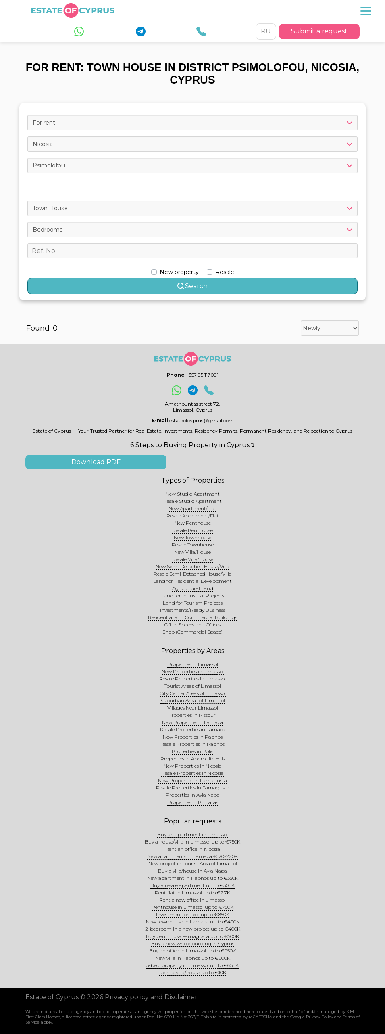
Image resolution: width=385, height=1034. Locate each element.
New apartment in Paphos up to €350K (192, 878)
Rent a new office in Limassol (192, 900)
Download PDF (96, 462)
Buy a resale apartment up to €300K (192, 885)
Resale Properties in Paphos (192, 744)
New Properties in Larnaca (192, 722)
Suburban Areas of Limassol (192, 700)
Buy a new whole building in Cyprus (192, 943)
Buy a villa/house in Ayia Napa (192, 871)
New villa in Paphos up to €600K (192, 958)
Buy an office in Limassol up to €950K (192, 951)
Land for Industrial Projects (192, 595)
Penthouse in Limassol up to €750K (192, 907)
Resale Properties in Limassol (192, 679)
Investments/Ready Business (192, 610)
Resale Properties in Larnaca (192, 729)
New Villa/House (192, 552)
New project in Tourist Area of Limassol (192, 863)
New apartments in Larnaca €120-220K (192, 856)
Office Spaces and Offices (192, 625)
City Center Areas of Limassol (193, 693)
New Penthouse (193, 523)
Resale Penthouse (192, 530)
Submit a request (319, 31)
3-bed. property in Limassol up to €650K (192, 965)
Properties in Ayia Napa (193, 795)
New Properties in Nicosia (193, 766)
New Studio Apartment (193, 494)
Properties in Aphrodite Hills (192, 759)
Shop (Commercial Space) (192, 632)
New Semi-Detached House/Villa (192, 566)
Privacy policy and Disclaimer (151, 997)
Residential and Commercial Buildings (192, 617)
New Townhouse (192, 537)
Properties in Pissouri (192, 715)
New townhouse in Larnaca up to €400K (192, 922)
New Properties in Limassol (193, 671)
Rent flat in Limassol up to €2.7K (192, 893)
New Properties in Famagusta (192, 780)
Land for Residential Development (192, 581)
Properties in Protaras (192, 802)
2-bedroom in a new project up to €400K (192, 929)
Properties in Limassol (192, 664)
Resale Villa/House (192, 559)
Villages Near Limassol (192, 708)
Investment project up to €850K (192, 914)
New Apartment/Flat (192, 508)
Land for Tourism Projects (193, 603)
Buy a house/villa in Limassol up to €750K (192, 842)
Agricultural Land (192, 588)
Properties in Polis (192, 751)
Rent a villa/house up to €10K (192, 972)
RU (266, 31)
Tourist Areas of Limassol (192, 686)
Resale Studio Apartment (192, 501)
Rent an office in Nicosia (192, 849)
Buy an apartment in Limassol (192, 834)
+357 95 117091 (202, 375)
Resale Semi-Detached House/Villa (193, 574)
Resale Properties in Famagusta (192, 788)
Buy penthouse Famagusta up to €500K (192, 936)
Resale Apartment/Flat (192, 516)
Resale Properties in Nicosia (192, 773)
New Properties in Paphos (193, 737)
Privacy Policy (319, 1016)
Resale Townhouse (193, 545)
